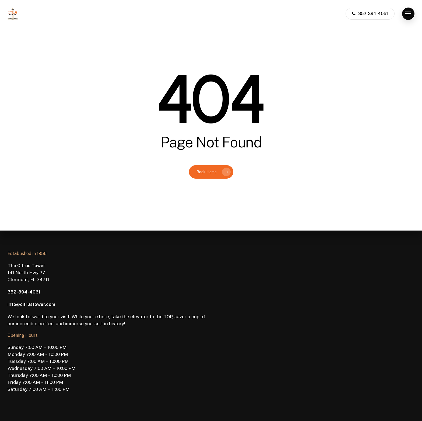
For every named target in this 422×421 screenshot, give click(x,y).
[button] (408, 13)
